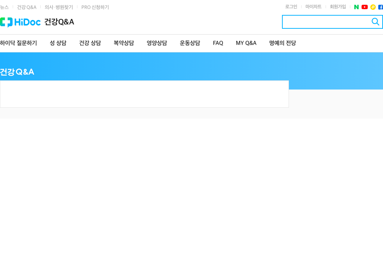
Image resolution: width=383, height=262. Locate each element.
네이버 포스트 (356, 7)
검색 (375, 21)
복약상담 (124, 43)
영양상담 (157, 43)
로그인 (291, 7)
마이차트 (314, 7)
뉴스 (4, 7)
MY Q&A (246, 43)
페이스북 (380, 7)
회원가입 (338, 7)
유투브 (365, 7)
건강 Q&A (26, 7)
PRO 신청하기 (95, 7)
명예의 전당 (282, 43)
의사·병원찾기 (59, 7)
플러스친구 (373, 7)
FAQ (218, 43)
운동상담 (190, 43)
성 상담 (58, 43)
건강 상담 (90, 43)
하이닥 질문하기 (18, 43)
